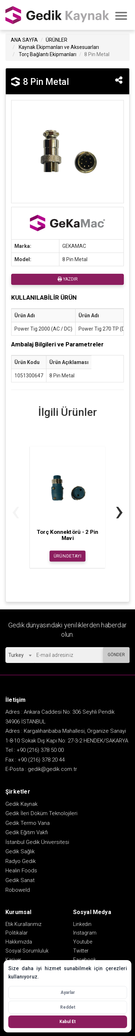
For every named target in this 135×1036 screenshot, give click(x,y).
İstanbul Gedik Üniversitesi (37, 842)
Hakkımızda (18, 942)
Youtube (82, 942)
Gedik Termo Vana (27, 823)
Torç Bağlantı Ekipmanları (47, 54)
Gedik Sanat (20, 880)
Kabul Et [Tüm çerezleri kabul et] (67, 1021)
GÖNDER (116, 654)
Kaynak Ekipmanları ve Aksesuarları (59, 47)
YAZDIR (68, 279)
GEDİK (57, 15)
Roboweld (17, 890)
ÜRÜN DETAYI (67, 556)
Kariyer (13, 960)
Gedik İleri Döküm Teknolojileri (41, 813)
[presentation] (15, 510)
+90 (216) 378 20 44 (41, 759)
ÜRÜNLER (56, 40)
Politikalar (16, 933)
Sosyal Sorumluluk (27, 951)
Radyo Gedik (20, 861)
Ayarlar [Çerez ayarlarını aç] (67, 992)
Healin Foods (21, 870)
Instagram (84, 933)
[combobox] (19, 655)
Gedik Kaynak (21, 804)
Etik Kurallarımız (23, 924)
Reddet (67, 1007)
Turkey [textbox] (16, 655)
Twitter (81, 951)
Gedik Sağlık (20, 851)
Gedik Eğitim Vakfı (26, 832)
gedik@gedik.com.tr (52, 769)
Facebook (84, 960)
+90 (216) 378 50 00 (40, 750)
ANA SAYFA (24, 40)
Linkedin (82, 924)
